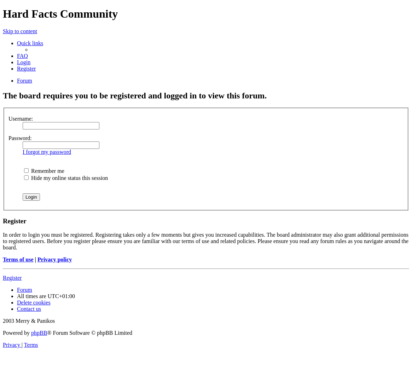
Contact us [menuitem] (29, 309)
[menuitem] (22, 56)
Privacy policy (54, 259)
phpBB (39, 333)
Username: (20, 119)
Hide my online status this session (66, 178)
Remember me (44, 171)
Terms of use (18, 259)
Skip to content (20, 31)
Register (12, 278)
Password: (20, 138)
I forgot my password (47, 152)
